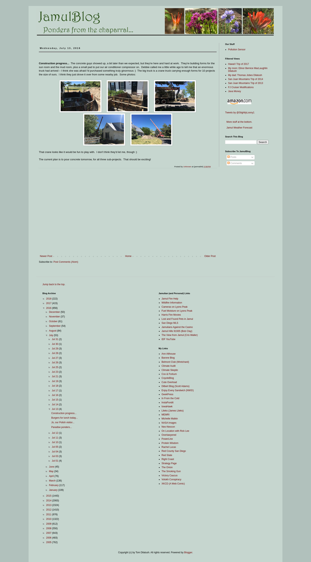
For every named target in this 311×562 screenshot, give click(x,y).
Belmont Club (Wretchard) (175, 362)
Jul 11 (55, 437)
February (54, 485)
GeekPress (167, 394)
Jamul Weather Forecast (238, 127)
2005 (49, 542)
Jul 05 (55, 446)
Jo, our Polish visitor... (62, 422)
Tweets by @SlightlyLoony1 (239, 112)
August (53, 330)
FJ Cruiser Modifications (241, 87)
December (55, 312)
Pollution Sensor (236, 49)
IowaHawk (167, 406)
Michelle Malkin (170, 418)
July (51, 335)
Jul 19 (55, 381)
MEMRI (166, 414)
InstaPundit (168, 402)
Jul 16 (55, 395)
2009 (49, 523)
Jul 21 (55, 376)
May (51, 471)
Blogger (188, 552)
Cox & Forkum (169, 374)
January (53, 490)
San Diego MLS (170, 323)
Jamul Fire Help (170, 298)
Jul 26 (55, 362)
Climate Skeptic (170, 370)
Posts (231, 157)
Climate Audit (169, 366)
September (55, 326)
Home (128, 256)
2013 (49, 505)
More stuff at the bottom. (238, 122)
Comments (234, 163)
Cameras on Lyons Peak (175, 306)
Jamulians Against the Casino (177, 327)
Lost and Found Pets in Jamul (177, 319)
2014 (49, 500)
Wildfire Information (172, 302)
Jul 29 (55, 348)
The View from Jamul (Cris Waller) (180, 335)
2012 (49, 509)
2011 (49, 514)
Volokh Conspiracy (171, 479)
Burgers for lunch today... (64, 417)
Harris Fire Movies (171, 314)
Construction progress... (63, 413)
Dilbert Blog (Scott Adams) (176, 386)
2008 (49, 528)
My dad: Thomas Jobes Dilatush (245, 75)
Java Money (234, 91)
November (55, 316)
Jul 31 (55, 339)
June (52, 466)
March (52, 480)
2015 (49, 495)
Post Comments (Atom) (65, 262)
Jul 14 (55, 404)
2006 (49, 537)
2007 (49, 533)
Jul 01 (55, 460)
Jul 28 (55, 353)
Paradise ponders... (61, 427)
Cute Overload (169, 382)
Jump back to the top (53, 284)
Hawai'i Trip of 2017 (238, 64)
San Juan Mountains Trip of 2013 (245, 83)
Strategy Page (169, 463)
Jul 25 (55, 367)
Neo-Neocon (168, 426)
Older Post (210, 256)
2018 (49, 298)
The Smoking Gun (171, 471)
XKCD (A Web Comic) (173, 483)
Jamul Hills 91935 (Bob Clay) (177, 331)
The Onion (167, 467)
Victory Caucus (170, 475)
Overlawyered (169, 435)
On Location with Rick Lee (175, 431)
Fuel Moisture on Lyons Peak (177, 310)
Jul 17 (55, 390)
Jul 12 (55, 433)
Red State (167, 455)
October (53, 321)
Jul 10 (55, 442)
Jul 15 (55, 399)
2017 (49, 303)
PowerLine (167, 439)
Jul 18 (55, 385)
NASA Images (169, 422)
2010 (49, 519)
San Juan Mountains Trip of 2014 (245, 79)
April (51, 476)
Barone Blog (168, 357)
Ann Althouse (169, 353)
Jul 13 (55, 409)
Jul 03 (55, 456)
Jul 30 (55, 344)
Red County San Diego (174, 451)
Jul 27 (55, 358)
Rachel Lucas (169, 447)
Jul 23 (55, 371)
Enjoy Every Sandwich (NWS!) (178, 390)
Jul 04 (55, 451)
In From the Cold (170, 398)
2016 (49, 308)
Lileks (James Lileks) (173, 410)
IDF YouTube (169, 339)
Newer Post (46, 256)
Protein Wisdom (170, 443)
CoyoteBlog (168, 378)
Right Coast (168, 459)
